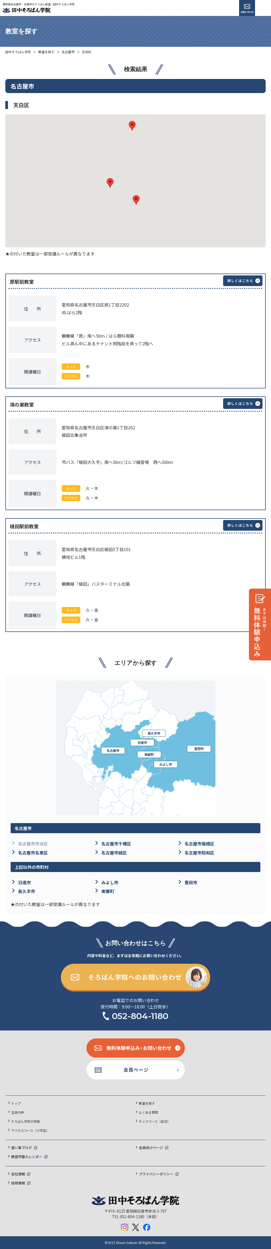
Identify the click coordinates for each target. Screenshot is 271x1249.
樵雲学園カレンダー (26, 1156)
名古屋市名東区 (33, 852)
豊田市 (199, 748)
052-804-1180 (140, 1016)
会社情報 (18, 1173)
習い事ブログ (21, 1147)
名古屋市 (68, 51)
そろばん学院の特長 (25, 1121)
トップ (16, 1103)
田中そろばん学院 (18, 51)
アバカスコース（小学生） (30, 1130)
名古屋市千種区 (116, 843)
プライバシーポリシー (156, 1173)
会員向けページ (151, 1147)
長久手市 (154, 733)
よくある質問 (148, 1112)
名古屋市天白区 (33, 843)
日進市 (142, 742)
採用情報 (18, 1182)
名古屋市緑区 (114, 852)
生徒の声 (17, 1112)
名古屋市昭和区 (199, 852)
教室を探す (46, 51)
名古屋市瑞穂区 (199, 843)
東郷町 (149, 754)
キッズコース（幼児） (154, 1121)
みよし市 (165, 764)
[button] (110, 183)
